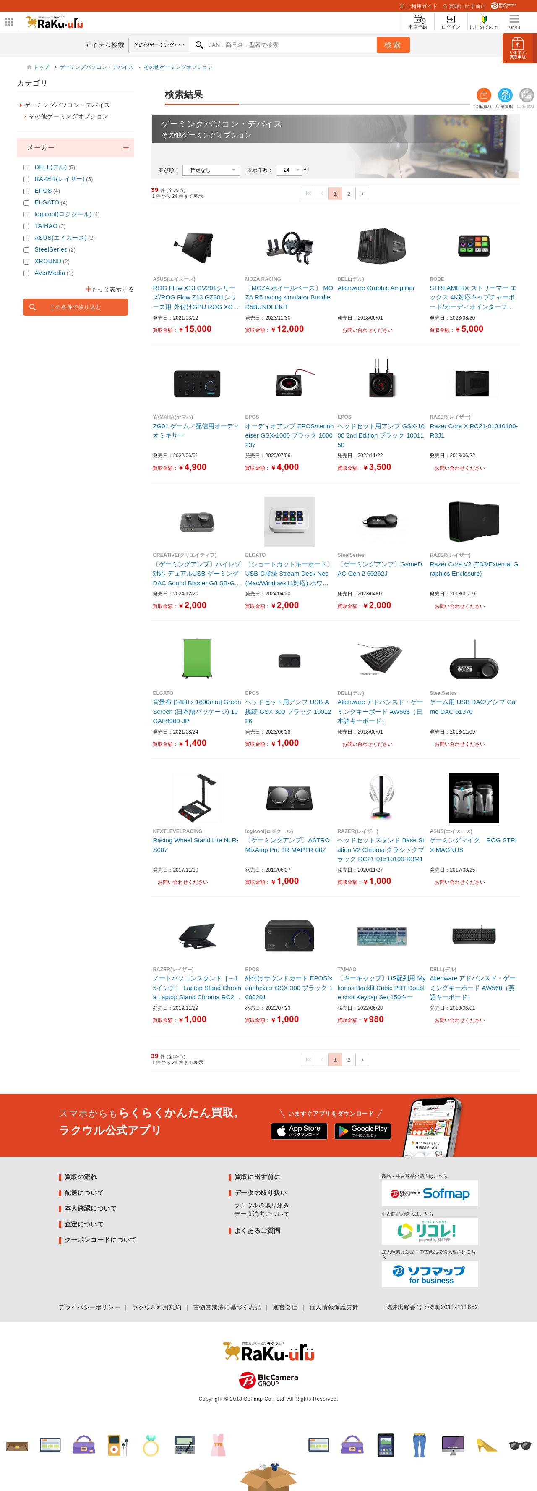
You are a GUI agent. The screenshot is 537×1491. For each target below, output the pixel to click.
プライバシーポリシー (89, 1307)
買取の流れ (81, 1176)
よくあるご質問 (257, 1230)
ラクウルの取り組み (261, 1205)
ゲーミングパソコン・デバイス (97, 67)
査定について (84, 1224)
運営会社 (285, 1307)
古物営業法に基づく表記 (227, 1307)
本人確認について (91, 1208)
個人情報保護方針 (334, 1307)
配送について (84, 1192)
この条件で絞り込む (76, 307)
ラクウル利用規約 (156, 1307)
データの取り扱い (261, 1192)
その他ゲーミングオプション (178, 67)
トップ (42, 67)
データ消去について (261, 1214)
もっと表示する (112, 289)
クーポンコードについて (101, 1239)
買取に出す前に (464, 6)
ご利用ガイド (419, 6)
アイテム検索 (104, 44)
